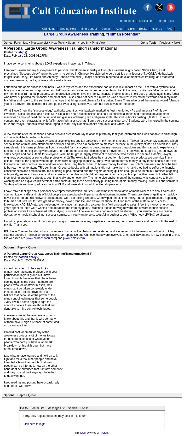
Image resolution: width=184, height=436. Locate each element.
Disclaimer (146, 21)
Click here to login (34, 424)
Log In (84, 42)
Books (143, 28)
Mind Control (88, 28)
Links (131, 28)
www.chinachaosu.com (41, 238)
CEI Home (48, 28)
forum (83, 432)
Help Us (157, 28)
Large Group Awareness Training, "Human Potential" (92, 34)
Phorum (104, 432)
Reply (21, 247)
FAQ (169, 28)
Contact (106, 28)
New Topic (57, 42)
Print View (98, 42)
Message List (39, 42)
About (119, 28)
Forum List (21, 42)
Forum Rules (165, 21)
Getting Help (68, 28)
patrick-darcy (27, 257)
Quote (32, 247)
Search (72, 42)
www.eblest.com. (75, 238)
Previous (165, 42)
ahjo (21, 52)
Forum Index (126, 21)
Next (177, 42)
